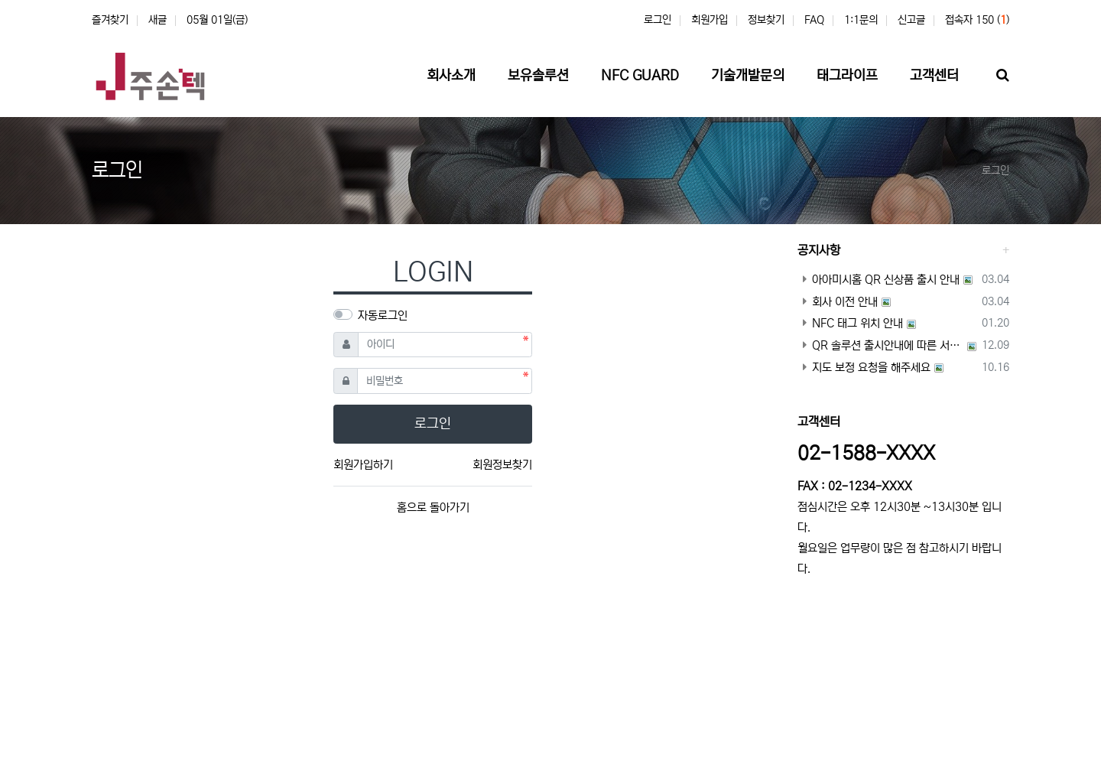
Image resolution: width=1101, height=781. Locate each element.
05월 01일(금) (217, 20)
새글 (157, 20)
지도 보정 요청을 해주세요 (863, 367)
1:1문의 (861, 20)
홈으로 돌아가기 (433, 507)
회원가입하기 (363, 464)
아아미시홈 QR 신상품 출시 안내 (878, 279)
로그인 (657, 20)
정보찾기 (766, 20)
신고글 (911, 20)
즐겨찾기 (110, 20)
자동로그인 (383, 315)
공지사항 (818, 250)
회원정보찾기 (502, 464)
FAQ (814, 20)
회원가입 (709, 20)
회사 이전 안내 (837, 301)
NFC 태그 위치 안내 (850, 323)
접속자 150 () (977, 20)
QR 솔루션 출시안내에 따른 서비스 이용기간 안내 (880, 345)
